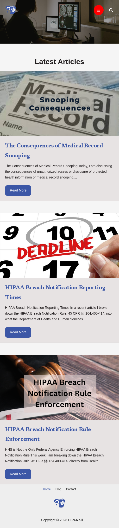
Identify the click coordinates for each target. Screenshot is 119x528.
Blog (58, 489)
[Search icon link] (111, 10)
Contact (71, 489)
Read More (18, 190)
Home (47, 489)
